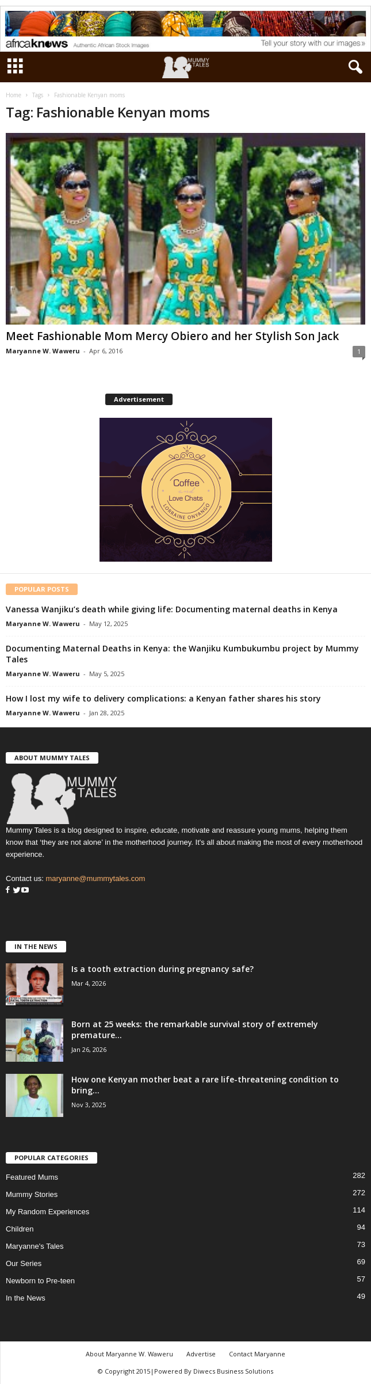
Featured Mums (32, 1177)
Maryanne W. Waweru (43, 350)
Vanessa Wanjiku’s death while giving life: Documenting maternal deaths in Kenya (172, 609)
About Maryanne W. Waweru (129, 1353)
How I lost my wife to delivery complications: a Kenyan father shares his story (163, 698)
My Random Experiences (47, 1211)
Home (13, 95)
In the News (25, 1298)
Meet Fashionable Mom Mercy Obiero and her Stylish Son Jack (172, 336)
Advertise (201, 1353)
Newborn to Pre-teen (40, 1280)
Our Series (23, 1263)
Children (19, 1229)
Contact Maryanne (257, 1353)
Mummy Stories (32, 1194)
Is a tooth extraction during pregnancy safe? (162, 968)
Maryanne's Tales (35, 1246)
